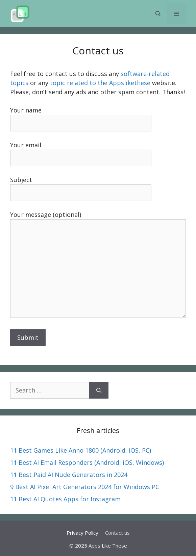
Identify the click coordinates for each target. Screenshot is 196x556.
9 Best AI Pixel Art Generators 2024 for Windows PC (84, 487)
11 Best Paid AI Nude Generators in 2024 (68, 475)
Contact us (117, 532)
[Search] (98, 390)
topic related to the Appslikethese (100, 83)
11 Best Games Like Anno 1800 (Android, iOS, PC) (80, 450)
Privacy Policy (82, 532)
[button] (158, 13)
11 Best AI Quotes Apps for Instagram (65, 499)
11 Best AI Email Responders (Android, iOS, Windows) (87, 462)
